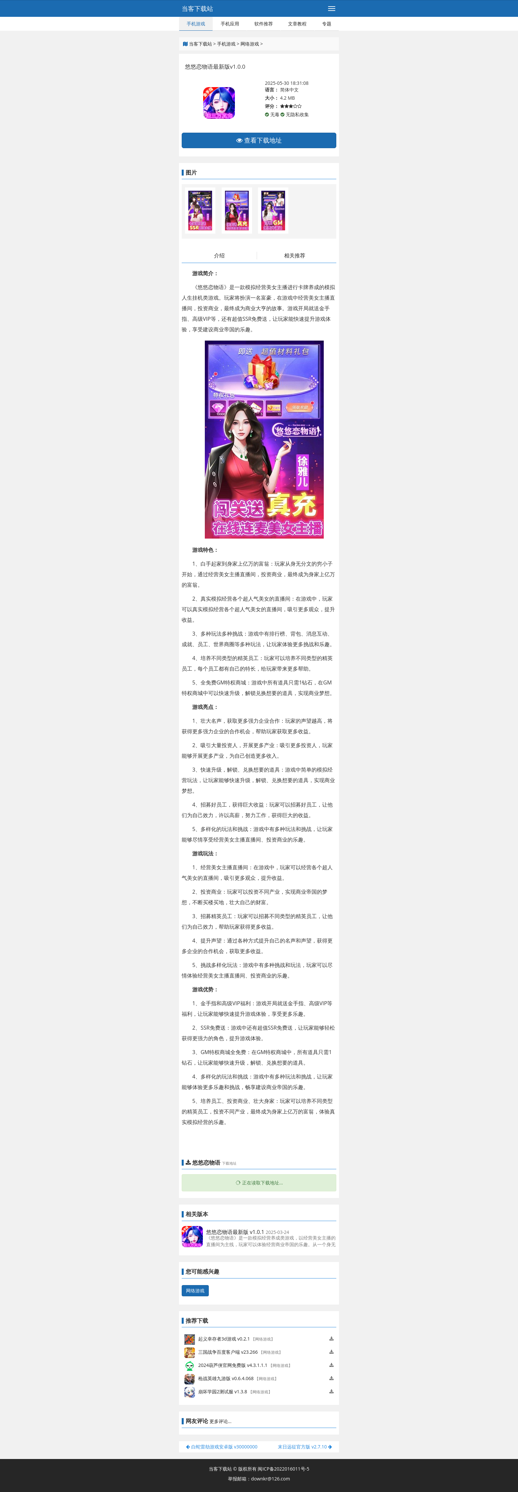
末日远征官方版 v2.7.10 (305, 1446)
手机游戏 (196, 23)
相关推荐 (294, 255)
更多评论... (220, 1421)
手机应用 (230, 23)
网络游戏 (249, 44)
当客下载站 (197, 8)
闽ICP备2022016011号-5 (283, 1469)
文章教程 (297, 23)
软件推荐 (263, 23)
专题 (326, 23)
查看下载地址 (259, 140)
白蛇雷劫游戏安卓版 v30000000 (221, 1446)
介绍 (219, 255)
